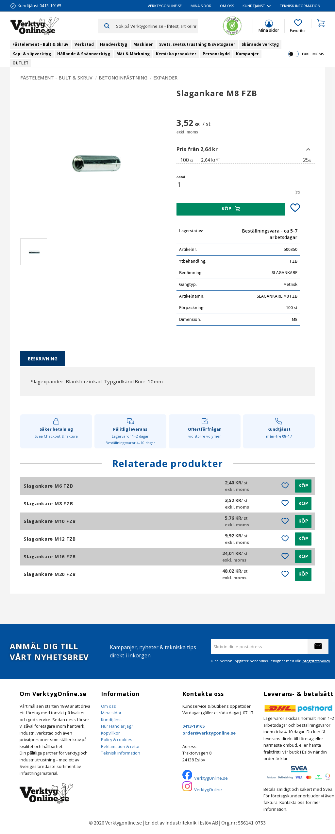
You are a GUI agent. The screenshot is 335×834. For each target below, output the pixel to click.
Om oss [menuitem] (227, 5)
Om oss (108, 706)
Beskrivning (43, 359)
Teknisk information (120, 753)
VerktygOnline (208, 789)
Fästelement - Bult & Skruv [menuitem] (40, 44)
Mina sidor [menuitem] (201, 5)
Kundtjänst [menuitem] (254, 5)
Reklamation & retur (120, 746)
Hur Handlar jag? (117, 726)
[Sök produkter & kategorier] (157, 26)
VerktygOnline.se (211, 778)
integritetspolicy (316, 660)
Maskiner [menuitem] (143, 44)
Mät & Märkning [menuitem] (133, 54)
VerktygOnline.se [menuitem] (165, 5)
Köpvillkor (110, 733)
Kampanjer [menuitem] (247, 54)
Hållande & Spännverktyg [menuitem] (83, 54)
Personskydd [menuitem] (216, 54)
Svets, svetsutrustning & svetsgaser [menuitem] (197, 44)
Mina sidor (111, 713)
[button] (298, 26)
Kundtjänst (111, 719)
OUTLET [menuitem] (20, 63)
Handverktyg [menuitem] (113, 44)
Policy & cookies (116, 739)
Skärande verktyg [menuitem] (260, 44)
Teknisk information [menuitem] (300, 5)
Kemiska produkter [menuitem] (176, 54)
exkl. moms (313, 53)
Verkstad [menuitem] (84, 44)
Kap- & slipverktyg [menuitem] (31, 54)
